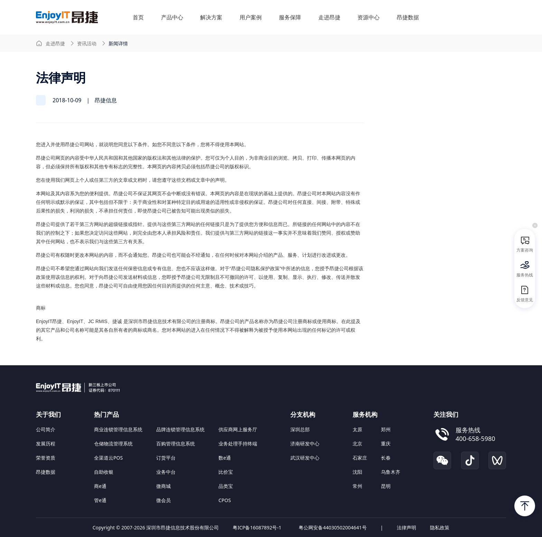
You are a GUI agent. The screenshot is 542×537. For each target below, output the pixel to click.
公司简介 (45, 429)
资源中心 (368, 17)
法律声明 (406, 527)
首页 (138, 17)
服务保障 (290, 17)
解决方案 (211, 17)
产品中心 (172, 17)
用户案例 (251, 17)
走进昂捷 (329, 17)
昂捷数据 (408, 17)
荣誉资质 (45, 457)
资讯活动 (86, 43)
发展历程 (45, 443)
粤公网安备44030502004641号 (332, 527)
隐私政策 (439, 527)
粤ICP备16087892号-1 (257, 527)
